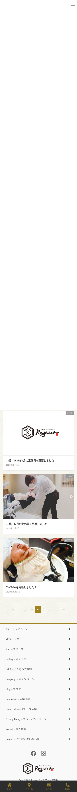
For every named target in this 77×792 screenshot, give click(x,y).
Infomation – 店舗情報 (38, 699)
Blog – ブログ (38, 689)
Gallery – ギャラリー (38, 659)
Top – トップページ (38, 629)
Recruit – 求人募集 (38, 729)
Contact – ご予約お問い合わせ (38, 739)
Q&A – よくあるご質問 (38, 669)
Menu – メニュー (38, 639)
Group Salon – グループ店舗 (38, 709)
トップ (9, 786)
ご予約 (49, 786)
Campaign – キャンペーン (38, 679)
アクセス (29, 786)
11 (57, 610)
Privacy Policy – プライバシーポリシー (38, 719)
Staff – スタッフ (38, 649)
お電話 (67, 786)
